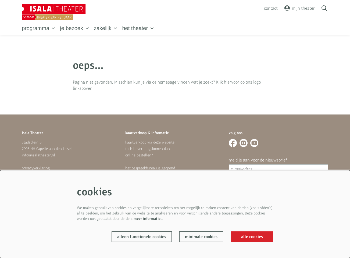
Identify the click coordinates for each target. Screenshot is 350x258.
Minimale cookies (201, 236)
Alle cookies (252, 236)
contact (271, 8)
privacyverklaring (36, 168)
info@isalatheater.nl (38, 155)
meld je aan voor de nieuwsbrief (258, 159)
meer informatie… (148, 218)
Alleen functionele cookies (141, 236)
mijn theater (299, 8)
